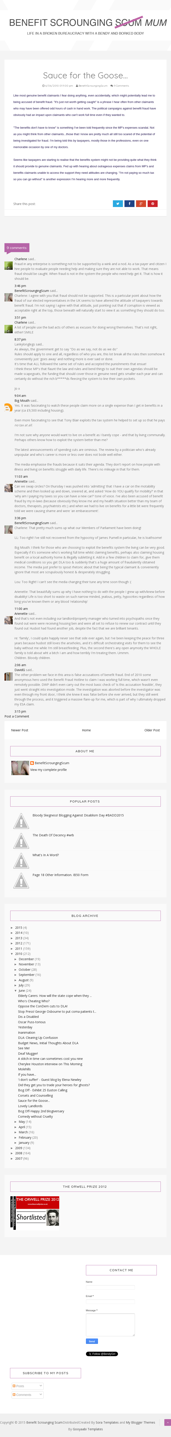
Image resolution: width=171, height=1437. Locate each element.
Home (86, 730)
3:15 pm (20, 711)
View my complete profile (48, 770)
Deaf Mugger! (28, 1053)
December (27, 959)
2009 (19, 1148)
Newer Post (19, 730)
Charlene (20, 259)
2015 (19, 927)
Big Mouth (22, 400)
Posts (18, 1386)
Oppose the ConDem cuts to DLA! (42, 1006)
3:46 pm (20, 286)
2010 (19, 954)
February (25, 1137)
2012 (19, 943)
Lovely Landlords (30, 1106)
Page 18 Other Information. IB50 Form (60, 875)
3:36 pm (20, 518)
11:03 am (21, 476)
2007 (19, 1158)
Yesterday (25, 1027)
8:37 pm (20, 339)
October (25, 969)
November (27, 964)
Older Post (152, 730)
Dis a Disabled (28, 1016)
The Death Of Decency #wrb (53, 835)
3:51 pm (20, 317)
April (22, 1127)
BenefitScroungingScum (31, 291)
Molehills (24, 1069)
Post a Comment (16, 716)
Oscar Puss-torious (32, 1022)
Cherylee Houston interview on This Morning (50, 1064)
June (22, 990)
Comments (22, 1395)
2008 (19, 1153)
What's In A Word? (46, 855)
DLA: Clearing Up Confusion (38, 1037)
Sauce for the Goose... (34, 1100)
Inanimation (26, 1032)
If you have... (27, 1074)
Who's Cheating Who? (33, 1001)
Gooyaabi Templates (88, 1429)
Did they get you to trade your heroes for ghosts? (54, 1085)
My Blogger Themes (140, 1422)
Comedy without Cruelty (35, 1116)
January (24, 1142)
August (24, 980)
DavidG (19, 670)
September (27, 975)
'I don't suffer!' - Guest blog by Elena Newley (49, 1079)
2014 (19, 933)
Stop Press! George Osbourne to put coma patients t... (57, 1011)
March (24, 1132)
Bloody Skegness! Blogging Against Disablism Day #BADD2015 (78, 815)
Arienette (21, 481)
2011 (19, 948)
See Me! (24, 1048)
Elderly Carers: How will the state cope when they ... (55, 996)
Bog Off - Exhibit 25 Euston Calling (42, 1090)
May (22, 1121)
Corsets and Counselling (35, 1095)
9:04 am (20, 395)
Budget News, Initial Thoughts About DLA (48, 1043)
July (21, 985)
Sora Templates (107, 1422)
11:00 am (21, 609)
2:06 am (20, 665)
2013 (19, 938)
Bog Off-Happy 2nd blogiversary (41, 1111)
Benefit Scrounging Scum (44, 1422)
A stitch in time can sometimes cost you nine (50, 1058)
